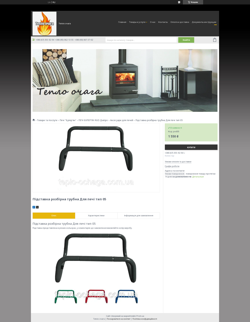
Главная (122, 22)
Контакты (163, 22)
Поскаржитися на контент (118, 319)
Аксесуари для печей (121, 120)
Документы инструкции (204, 22)
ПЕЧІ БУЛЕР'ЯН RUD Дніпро (93, 120)
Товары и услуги (137, 22)
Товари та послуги (47, 120)
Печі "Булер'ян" (68, 120)
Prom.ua (140, 316)
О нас (153, 22)
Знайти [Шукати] (186, 40)
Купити (191, 147)
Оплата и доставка (179, 22)
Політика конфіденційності (144, 319)
